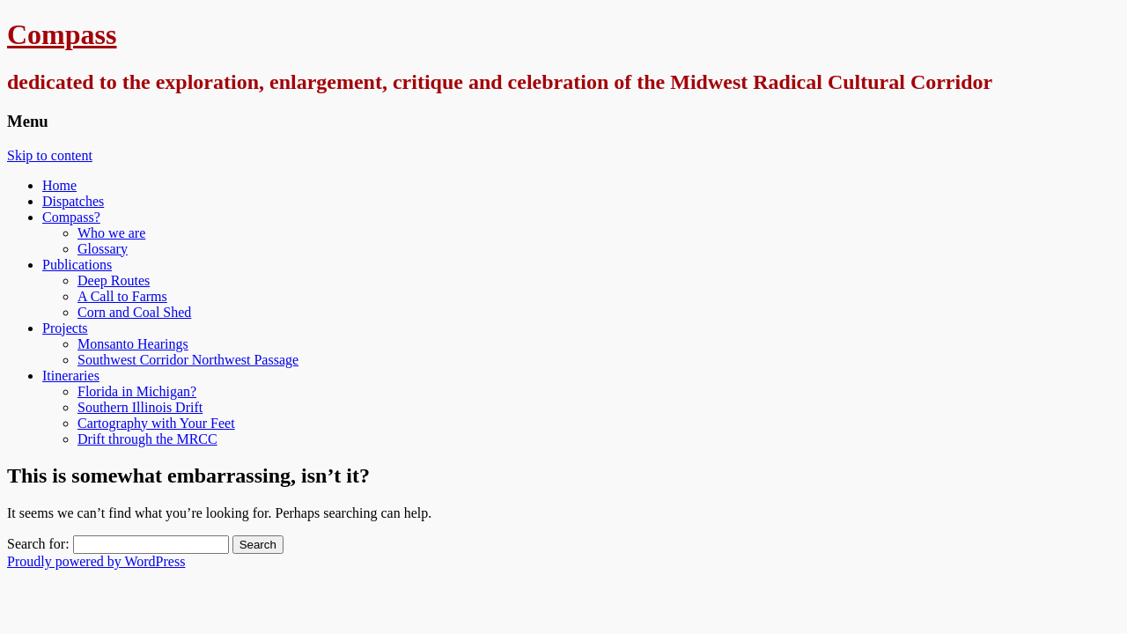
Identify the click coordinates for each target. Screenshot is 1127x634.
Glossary (102, 248)
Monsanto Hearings (132, 343)
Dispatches (73, 201)
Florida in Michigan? (136, 391)
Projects (65, 328)
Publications (77, 264)
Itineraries (70, 375)
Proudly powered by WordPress (96, 561)
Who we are (111, 232)
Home (59, 185)
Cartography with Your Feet (156, 423)
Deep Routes (113, 280)
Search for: (38, 543)
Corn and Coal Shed (134, 312)
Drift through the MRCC (147, 438)
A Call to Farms (122, 296)
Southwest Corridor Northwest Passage (187, 359)
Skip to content (49, 155)
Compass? (71, 217)
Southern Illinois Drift (140, 407)
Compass (61, 34)
